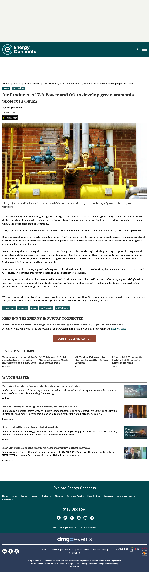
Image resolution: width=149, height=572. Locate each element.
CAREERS (55, 550)
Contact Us (7, 500)
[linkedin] (79, 518)
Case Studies (93, 496)
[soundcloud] (92, 518)
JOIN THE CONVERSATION (74, 338)
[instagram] (65, 518)
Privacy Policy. (119, 329)
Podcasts (46, 496)
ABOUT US (46, 550)
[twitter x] (72, 518)
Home (5, 83)
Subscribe (108, 496)
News (17, 83)
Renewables (32, 83)
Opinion (24, 496)
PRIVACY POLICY (67, 550)
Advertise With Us (75, 496)
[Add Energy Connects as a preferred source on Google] (10, 117)
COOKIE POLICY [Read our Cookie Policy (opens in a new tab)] (83, 550)
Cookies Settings (98, 550)
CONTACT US (74, 553)
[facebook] (59, 518)
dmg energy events (126, 496)
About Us (59, 496)
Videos (35, 496)
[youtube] (85, 518)
